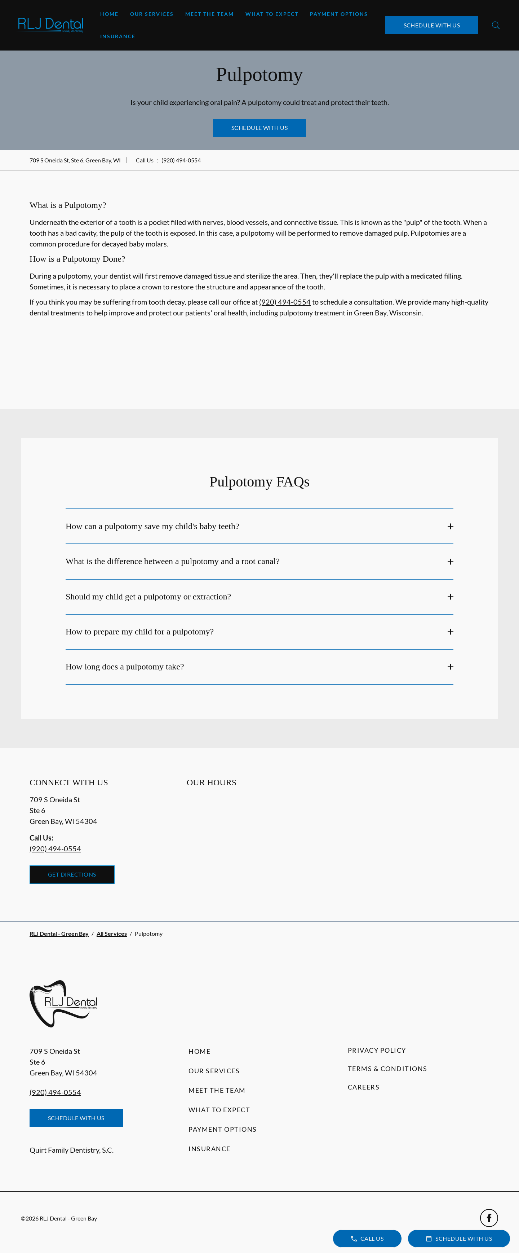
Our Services (152, 14)
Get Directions (72, 874)
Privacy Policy (377, 1050)
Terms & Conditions (387, 1069)
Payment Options (339, 14)
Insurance (118, 36)
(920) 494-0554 (181, 160)
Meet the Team (209, 14)
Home (109, 14)
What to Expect (271, 14)
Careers (364, 1087)
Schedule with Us (432, 25)
